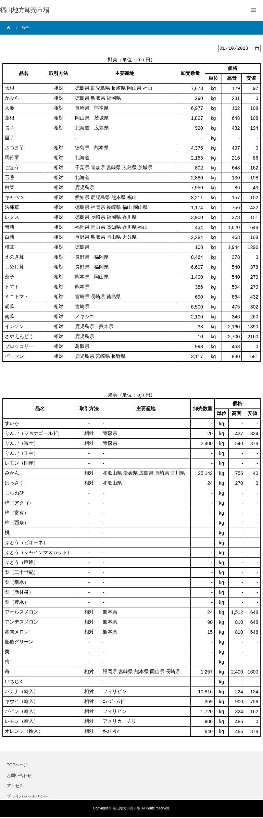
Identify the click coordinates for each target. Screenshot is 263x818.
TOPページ (17, 766)
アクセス (15, 786)
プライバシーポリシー (27, 797)
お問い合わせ (19, 776)
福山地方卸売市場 (126, 809)
